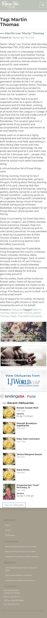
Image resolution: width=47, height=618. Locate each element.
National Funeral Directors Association (21, 546)
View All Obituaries (14, 505)
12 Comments (34, 316)
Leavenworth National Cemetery (18, 575)
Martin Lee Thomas (21, 313)
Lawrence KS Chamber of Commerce (20, 580)
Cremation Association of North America (21, 556)
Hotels (8, 530)
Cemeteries (10, 535)
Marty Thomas (18, 316)
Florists (8, 525)
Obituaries (17, 309)
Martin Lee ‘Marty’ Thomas (24, 33)
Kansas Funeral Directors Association (20, 551)
